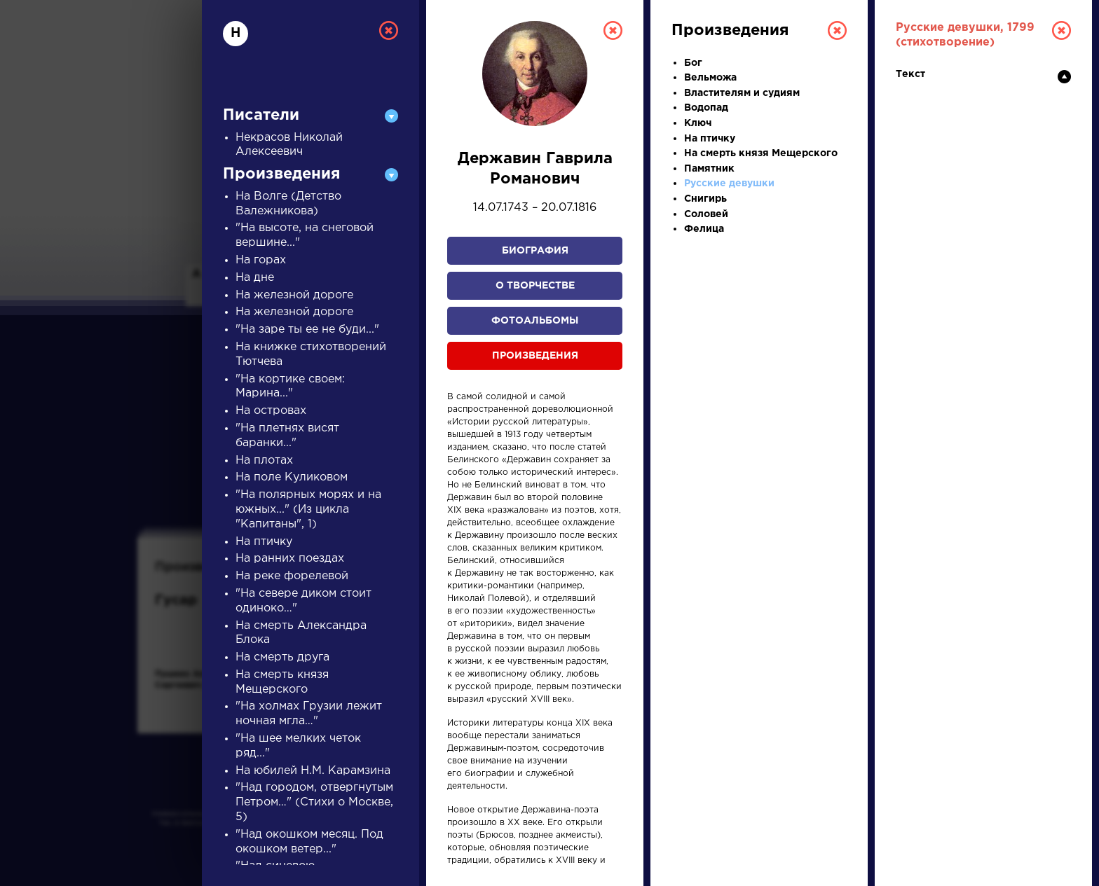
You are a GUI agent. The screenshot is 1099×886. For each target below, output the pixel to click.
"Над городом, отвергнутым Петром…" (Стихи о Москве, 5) (314, 802)
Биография (535, 251)
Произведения (535, 356)
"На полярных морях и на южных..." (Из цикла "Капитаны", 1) (308, 509)
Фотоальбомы (534, 321)
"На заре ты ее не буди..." (307, 329)
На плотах (264, 460)
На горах (260, 260)
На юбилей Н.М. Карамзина (312, 771)
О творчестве (535, 286)
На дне (254, 277)
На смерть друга (282, 657)
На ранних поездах (289, 558)
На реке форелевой (291, 576)
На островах (270, 411)
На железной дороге (294, 295)
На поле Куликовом (291, 477)
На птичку (263, 542)
